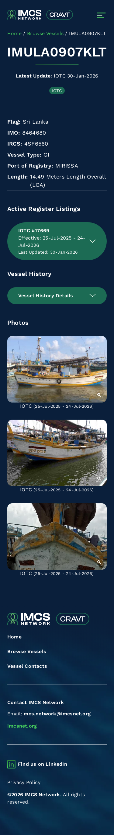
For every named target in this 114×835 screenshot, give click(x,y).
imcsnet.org (22, 726)
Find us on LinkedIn (42, 764)
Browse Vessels (26, 651)
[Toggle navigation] (101, 15)
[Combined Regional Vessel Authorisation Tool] (40, 15)
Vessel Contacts (27, 666)
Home (14, 637)
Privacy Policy (23, 782)
